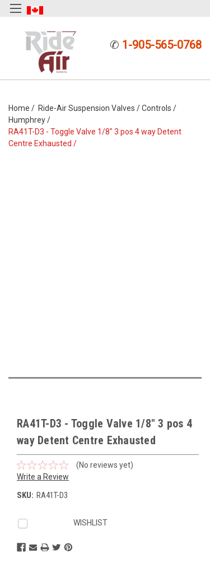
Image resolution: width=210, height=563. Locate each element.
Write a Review (43, 476)
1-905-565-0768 (162, 45)
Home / (23, 108)
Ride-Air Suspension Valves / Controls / (109, 108)
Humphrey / (31, 119)
